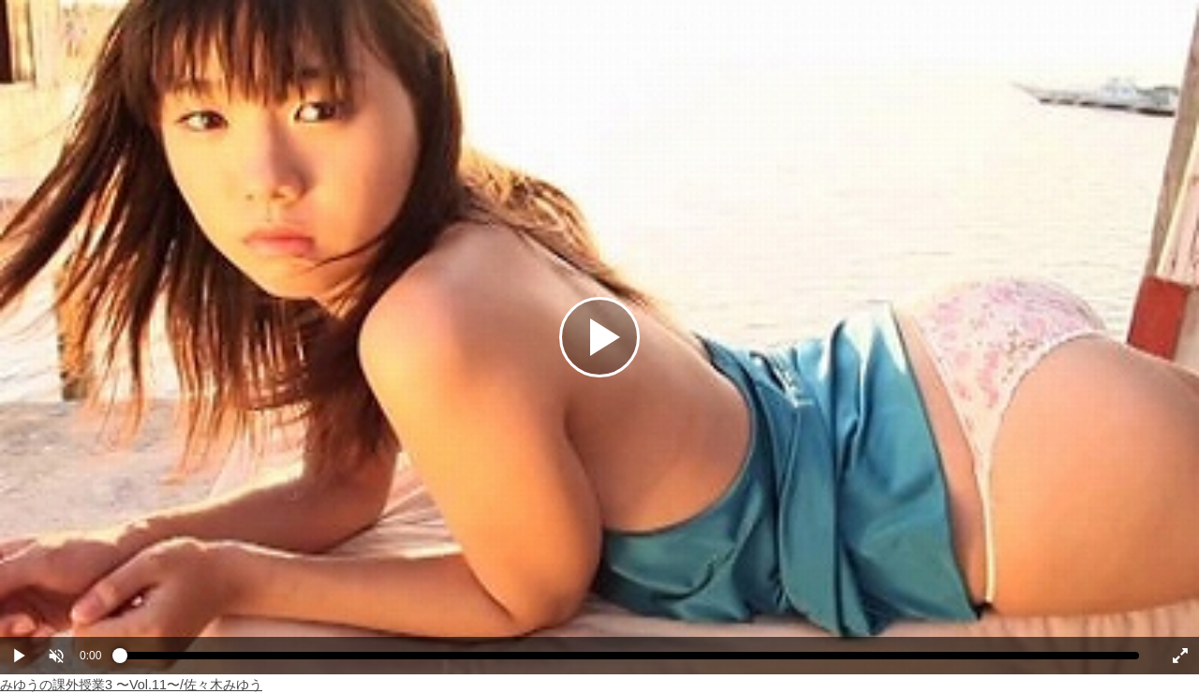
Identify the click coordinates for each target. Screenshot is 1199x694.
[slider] (629, 660)
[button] (56, 655)
